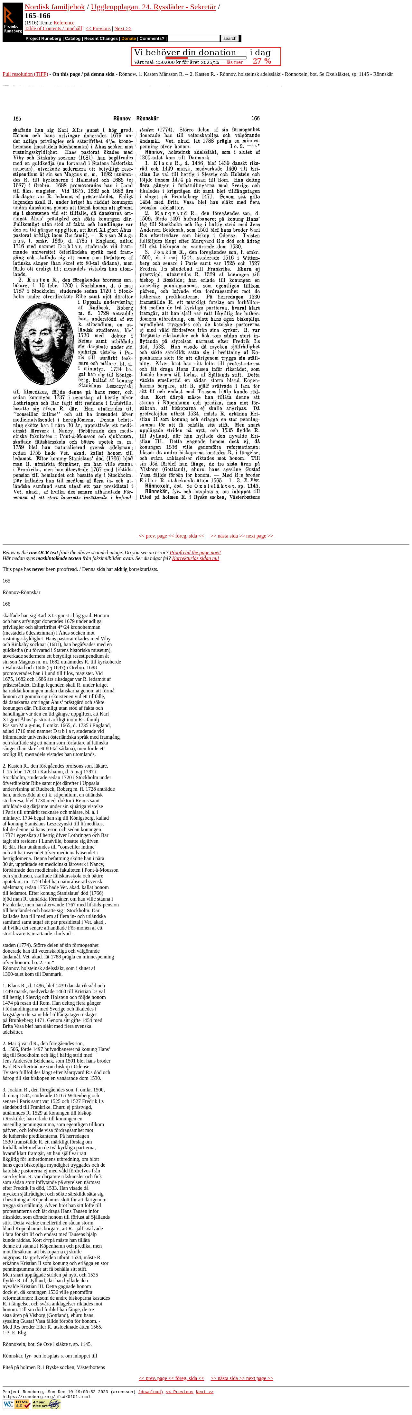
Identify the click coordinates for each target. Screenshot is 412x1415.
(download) (150, 1392)
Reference (64, 22)
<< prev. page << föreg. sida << (171, 535)
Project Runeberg (43, 38)
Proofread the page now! (195, 552)
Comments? (152, 38)
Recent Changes (101, 38)
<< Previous (98, 28)
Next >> (122, 28)
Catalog (73, 38)
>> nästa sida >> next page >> (242, 535)
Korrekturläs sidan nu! (195, 558)
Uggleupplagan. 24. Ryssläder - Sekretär (153, 7)
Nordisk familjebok (54, 7)
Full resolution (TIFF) (25, 74)
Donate (128, 38)
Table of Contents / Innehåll (53, 28)
